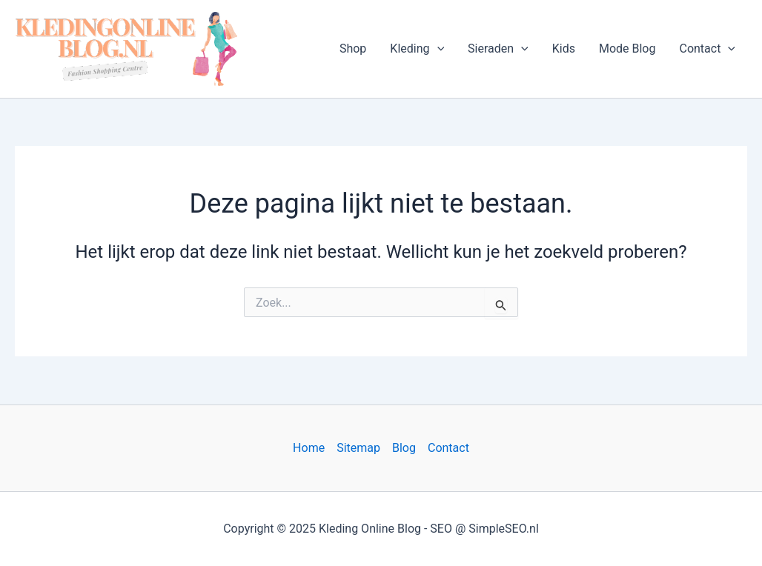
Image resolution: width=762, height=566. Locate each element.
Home (309, 448)
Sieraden (498, 49)
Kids (563, 48)
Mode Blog (627, 48)
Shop (352, 48)
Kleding (417, 49)
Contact (707, 49)
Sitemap (358, 448)
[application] (437, 49)
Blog (404, 448)
